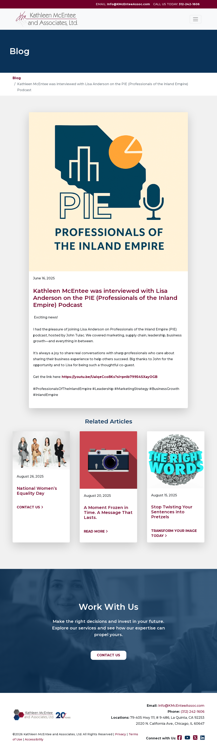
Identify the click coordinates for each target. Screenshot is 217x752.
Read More (96, 531)
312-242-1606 (189, 4)
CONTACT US (108, 655)
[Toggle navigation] (195, 19)
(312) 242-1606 (192, 712)
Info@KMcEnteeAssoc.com (128, 4)
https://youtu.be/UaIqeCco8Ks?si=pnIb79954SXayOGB (110, 377)
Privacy (120, 734)
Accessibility (34, 739)
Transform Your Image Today (174, 533)
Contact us (30, 507)
